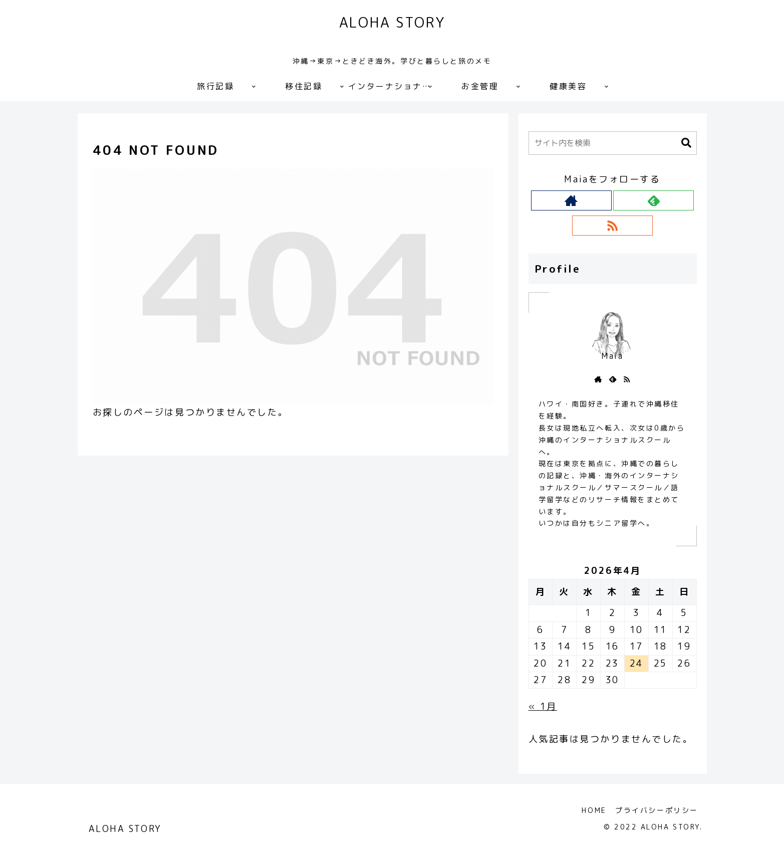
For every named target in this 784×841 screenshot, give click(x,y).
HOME (592, 810)
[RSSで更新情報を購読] (612, 226)
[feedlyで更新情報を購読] (653, 200)
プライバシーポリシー (656, 810)
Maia (612, 355)
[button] (686, 143)
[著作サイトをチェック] (571, 200)
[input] (613, 143)
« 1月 (543, 706)
